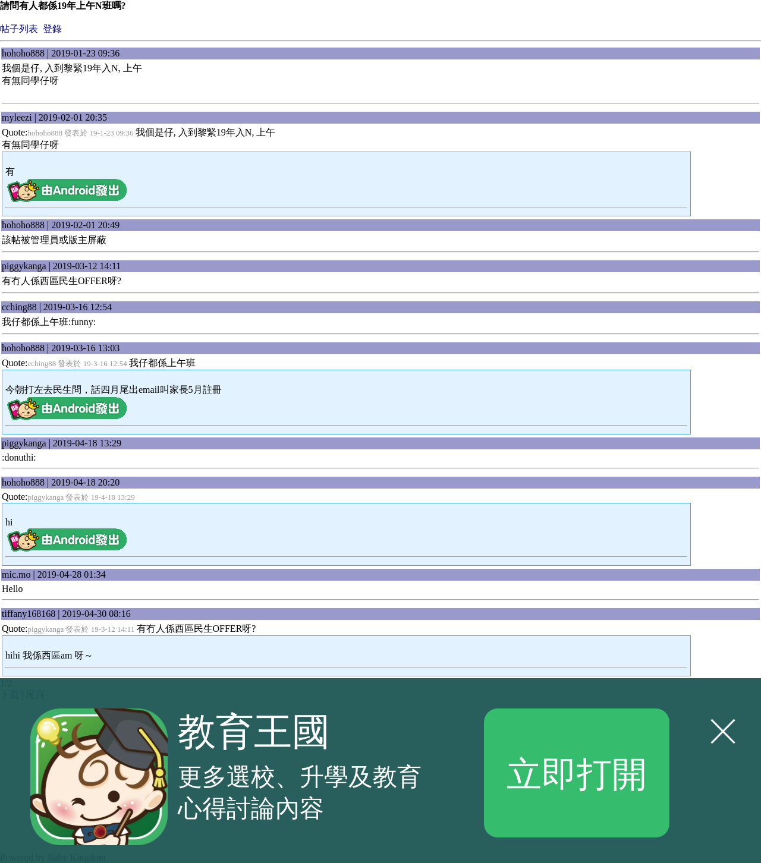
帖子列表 (19, 29)
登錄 (52, 29)
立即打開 (577, 772)
